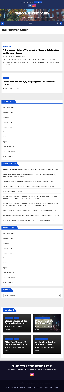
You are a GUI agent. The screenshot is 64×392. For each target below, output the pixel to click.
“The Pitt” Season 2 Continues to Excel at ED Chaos (22, 181)
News (5, 132)
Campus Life (8, 112)
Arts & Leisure (8, 107)
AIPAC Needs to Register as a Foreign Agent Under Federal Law (26, 215)
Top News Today (9, 151)
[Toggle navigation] (30, 23)
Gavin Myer (20, 56)
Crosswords (7, 127)
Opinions (5, 78)
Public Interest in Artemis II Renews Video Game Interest (24, 210)
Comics (6, 117)
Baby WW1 (7, 191)
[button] (57, 23)
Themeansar (47, 383)
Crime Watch (8, 122)
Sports (5, 142)
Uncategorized (8, 156)
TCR (17, 88)
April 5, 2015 (9, 88)
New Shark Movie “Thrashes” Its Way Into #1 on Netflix (23, 220)
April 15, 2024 (9, 56)
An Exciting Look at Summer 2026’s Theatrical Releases (24, 186)
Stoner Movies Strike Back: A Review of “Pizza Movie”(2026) (25, 170)
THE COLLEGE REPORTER (32, 13)
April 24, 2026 (11, 326)
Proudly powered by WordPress (22, 383)
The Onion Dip (7, 46)
